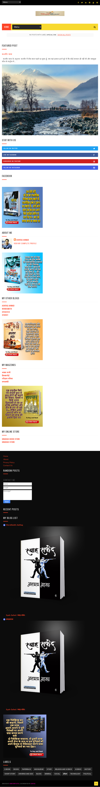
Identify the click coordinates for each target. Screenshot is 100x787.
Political (87, 774)
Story (49, 769)
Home (6, 27)
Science (78, 769)
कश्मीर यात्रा (7, 54)
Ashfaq (33, 784)
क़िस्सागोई (5, 375)
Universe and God (25, 774)
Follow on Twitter (50, 149)
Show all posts (64, 35)
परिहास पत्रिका (7, 378)
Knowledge (38, 769)
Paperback (26, 769)
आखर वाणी (6, 372)
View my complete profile (25, 243)
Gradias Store (8, 442)
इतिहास (65, 774)
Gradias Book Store (11, 439)
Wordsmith (7, 308)
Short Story (10, 774)
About (5, 459)
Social (57, 774)
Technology (75, 774)
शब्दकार (5, 315)
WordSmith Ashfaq (14, 525)
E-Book (7, 769)
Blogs (38, 774)
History (88, 769)
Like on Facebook (50, 155)
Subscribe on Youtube (50, 161)
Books (16, 769)
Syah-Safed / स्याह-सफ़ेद (15, 615)
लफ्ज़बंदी (5, 381)
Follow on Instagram (50, 168)
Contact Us (7, 465)
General (48, 774)
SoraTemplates (14, 784)
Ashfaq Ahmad (22, 240)
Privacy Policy (8, 462)
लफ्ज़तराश (6, 311)
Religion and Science (63, 769)
